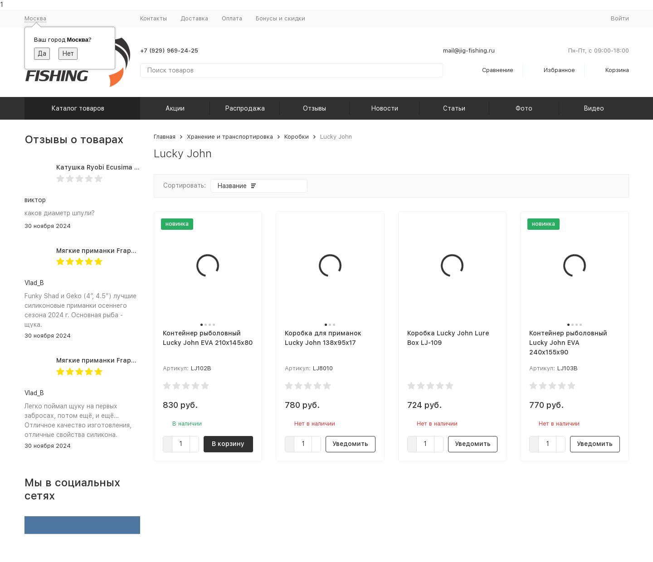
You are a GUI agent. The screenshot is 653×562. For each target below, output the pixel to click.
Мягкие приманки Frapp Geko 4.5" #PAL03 (125, 360)
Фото (524, 108)
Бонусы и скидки (280, 18)
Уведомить (350, 443)
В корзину (228, 443)
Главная (164, 136)
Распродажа (245, 108)
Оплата (232, 18)
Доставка (194, 18)
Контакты (153, 18)
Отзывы (314, 108)
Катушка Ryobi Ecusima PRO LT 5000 (115, 167)
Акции (175, 108)
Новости (384, 108)
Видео (594, 108)
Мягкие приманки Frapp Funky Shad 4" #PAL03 (132, 250)
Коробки (296, 136)
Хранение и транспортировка (230, 136)
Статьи (454, 108)
